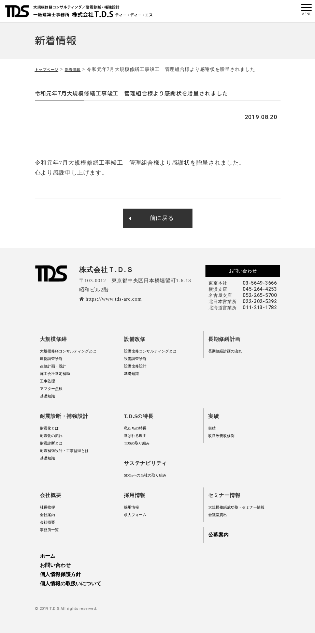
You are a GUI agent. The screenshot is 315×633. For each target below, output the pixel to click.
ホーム (47, 556)
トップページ (50, 69)
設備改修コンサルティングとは (150, 351)
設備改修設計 (135, 366)
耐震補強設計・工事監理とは (64, 451)
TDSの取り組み (137, 443)
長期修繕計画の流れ (225, 351)
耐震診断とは (51, 443)
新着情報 (81, 69)
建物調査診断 (51, 359)
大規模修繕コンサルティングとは (68, 351)
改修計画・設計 (53, 366)
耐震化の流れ (51, 436)
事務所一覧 (49, 530)
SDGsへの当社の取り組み (145, 475)
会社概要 (47, 522)
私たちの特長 (135, 428)
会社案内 (47, 515)
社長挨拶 (47, 507)
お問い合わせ (243, 270)
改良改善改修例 (221, 436)
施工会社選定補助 (55, 374)
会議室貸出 (217, 515)
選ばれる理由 (135, 436)
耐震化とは (49, 428)
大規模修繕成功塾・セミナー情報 (236, 507)
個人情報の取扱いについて (70, 583)
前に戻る (151, 218)
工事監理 (47, 381)
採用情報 (131, 507)
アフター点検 (51, 389)
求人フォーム (135, 515)
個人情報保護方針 (60, 574)
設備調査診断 (135, 359)
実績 (212, 428)
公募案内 (218, 535)
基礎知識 (47, 396)
